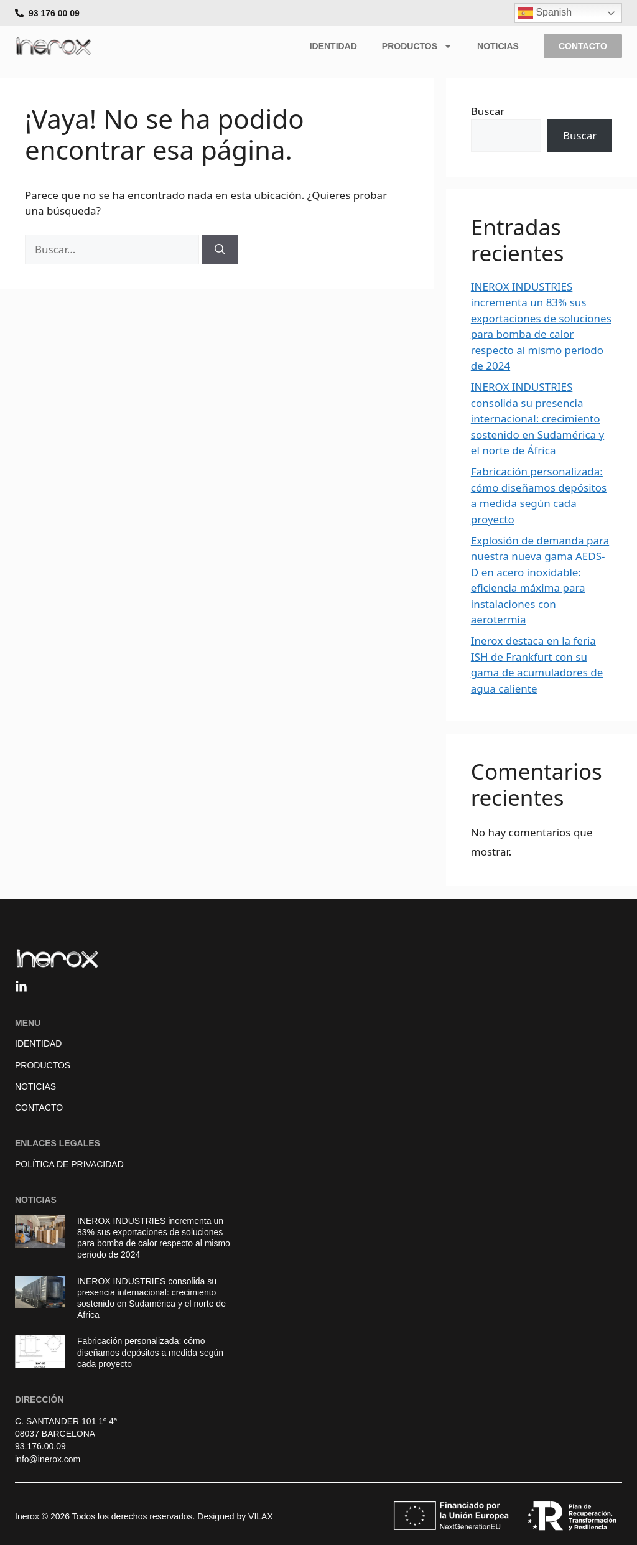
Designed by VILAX (234, 1516)
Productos (417, 46)
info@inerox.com (47, 1459)
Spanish (545, 13)
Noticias (498, 46)
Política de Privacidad (69, 1164)
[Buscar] (220, 249)
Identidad (333, 46)
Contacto (39, 1108)
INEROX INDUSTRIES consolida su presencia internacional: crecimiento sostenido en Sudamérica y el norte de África (537, 418)
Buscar (487, 111)
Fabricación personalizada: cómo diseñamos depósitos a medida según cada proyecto (150, 1352)
